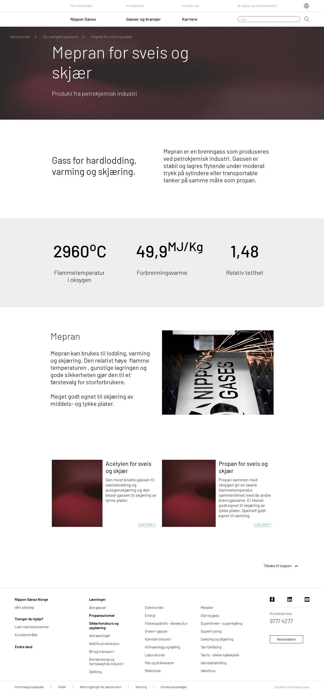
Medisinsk (153, 670)
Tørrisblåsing (211, 647)
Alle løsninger (99, 635)
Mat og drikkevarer (159, 662)
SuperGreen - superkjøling (221, 623)
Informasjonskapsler (29, 687)
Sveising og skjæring (217, 639)
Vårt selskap (24, 607)
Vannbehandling (213, 662)
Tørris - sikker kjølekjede (220, 655)
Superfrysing (211, 631)
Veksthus (208, 670)
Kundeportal (135, 6)
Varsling (141, 687)
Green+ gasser (156, 631)
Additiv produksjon (104, 643)
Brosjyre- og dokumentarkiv (257, 6)
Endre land (23, 646)
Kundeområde (26, 634)
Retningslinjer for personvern (100, 687)
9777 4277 (281, 620)
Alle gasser (97, 607)
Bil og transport (101, 651)
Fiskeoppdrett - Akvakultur (166, 623)
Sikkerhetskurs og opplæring (104, 625)
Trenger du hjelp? (29, 619)
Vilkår (62, 687)
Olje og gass (210, 615)
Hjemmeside (20, 36)
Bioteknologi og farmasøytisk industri (106, 661)
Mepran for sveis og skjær (111, 36)
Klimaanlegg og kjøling (162, 647)
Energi (150, 615)
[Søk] (269, 19)
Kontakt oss (190, 6)
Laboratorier (155, 655)
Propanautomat (102, 615)
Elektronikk (154, 607)
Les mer (147, 524)
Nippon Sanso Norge (31, 599)
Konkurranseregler (174, 687)
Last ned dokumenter (32, 626)
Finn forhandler (81, 6)
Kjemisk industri (158, 639)
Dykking (95, 671)
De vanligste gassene (60, 36)
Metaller (207, 607)
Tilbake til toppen (281, 566)
